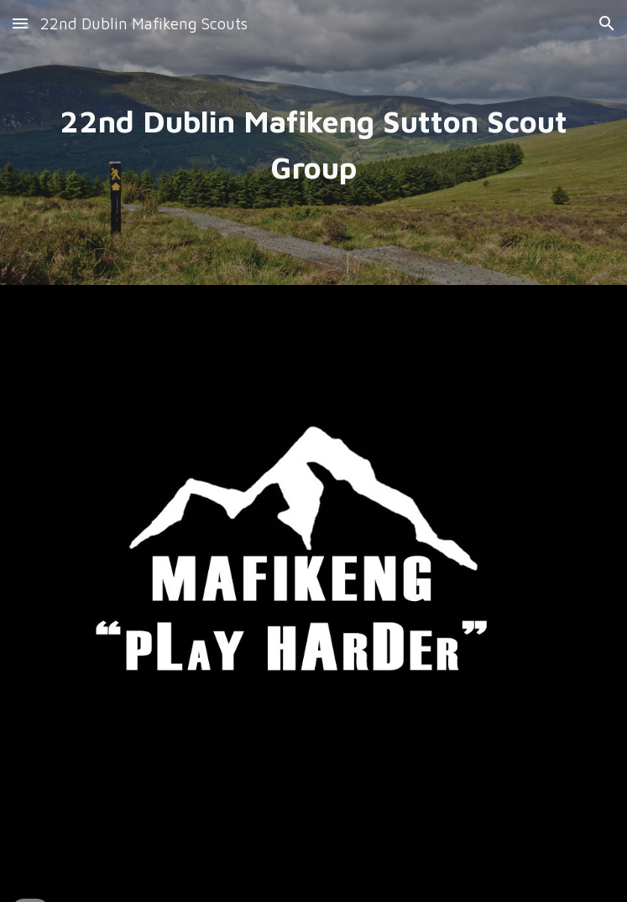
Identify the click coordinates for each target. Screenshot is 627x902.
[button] (20, 23)
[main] (313, 142)
